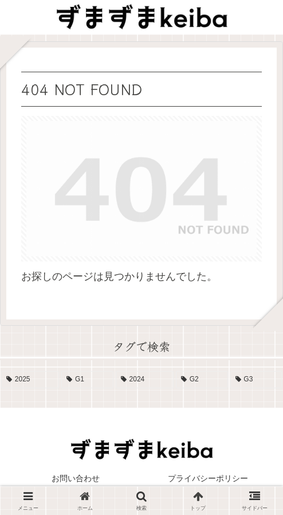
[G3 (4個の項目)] (256, 379)
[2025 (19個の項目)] (30, 379)
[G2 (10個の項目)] (202, 379)
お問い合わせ (76, 478)
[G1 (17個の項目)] (87, 379)
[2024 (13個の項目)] (145, 379)
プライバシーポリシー (208, 478)
